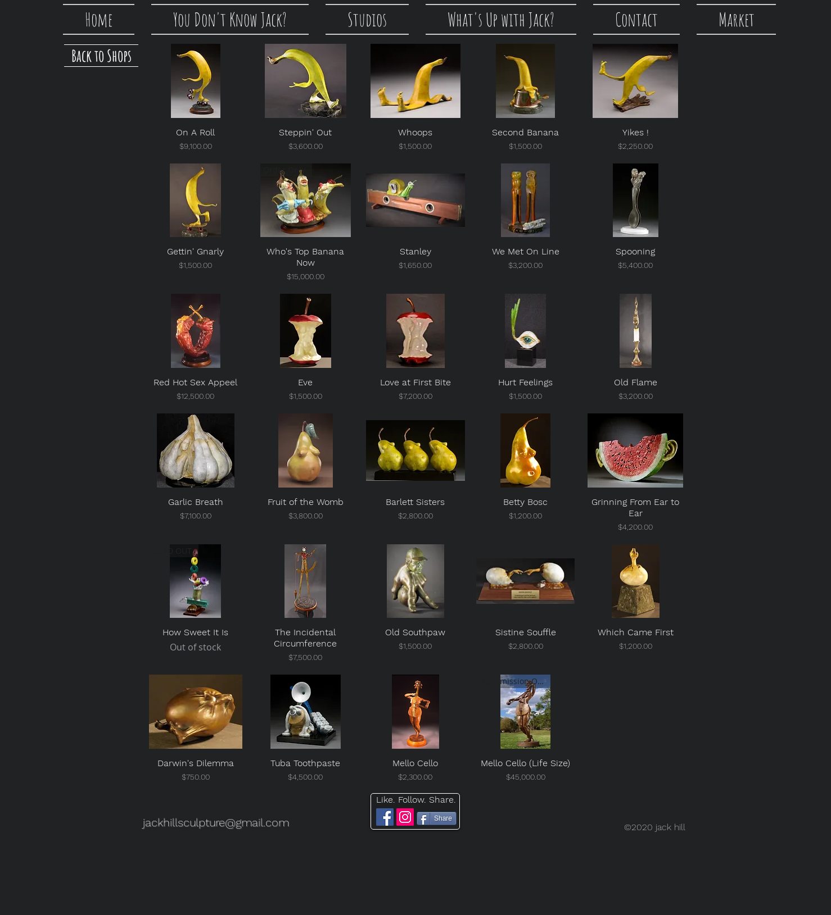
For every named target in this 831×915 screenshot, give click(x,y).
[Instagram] (405, 817)
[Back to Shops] (101, 55)
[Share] (437, 818)
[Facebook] (385, 817)
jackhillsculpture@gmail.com (216, 822)
